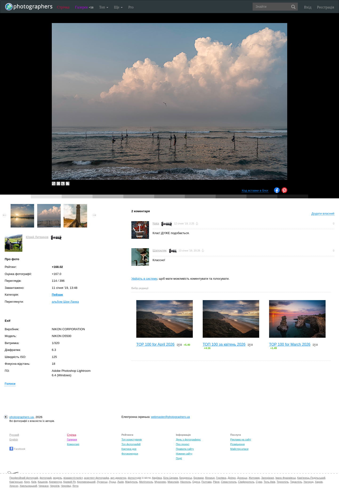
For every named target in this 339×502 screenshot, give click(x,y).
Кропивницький (86, 481)
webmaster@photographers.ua (170, 417)
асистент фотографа (96, 477)
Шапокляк (160, 250)
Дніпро (232, 477)
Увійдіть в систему (144, 278)
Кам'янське (16, 481)
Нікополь (185, 481)
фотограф (46, 477)
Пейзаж (57, 294)
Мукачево (160, 481)
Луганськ (102, 481)
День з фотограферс (188, 439)
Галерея (84, 7)
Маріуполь (131, 481)
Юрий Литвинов (37, 237)
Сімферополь (246, 481)
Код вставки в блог (255, 190)
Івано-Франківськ (285, 477)
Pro (130, 7)
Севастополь (229, 481)
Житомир (254, 477)
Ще (118, 7)
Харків (319, 481)
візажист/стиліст (72, 477)
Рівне (216, 481)
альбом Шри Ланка (65, 301)
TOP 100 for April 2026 (155, 344)
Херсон (13, 485)
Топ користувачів (131, 439)
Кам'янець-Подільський (311, 477)
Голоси (10, 383)
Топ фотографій (131, 444)
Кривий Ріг (69, 481)
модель (57, 477)
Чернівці (66, 485)
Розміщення (237, 444)
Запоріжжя (267, 477)
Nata (156, 223)
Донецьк (242, 477)
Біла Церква (170, 477)
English (13, 439)
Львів (120, 481)
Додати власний (322, 213)
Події (179, 458)
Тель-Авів (269, 481)
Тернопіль (283, 481)
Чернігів (54, 485)
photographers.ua (21, 417)
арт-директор (118, 477)
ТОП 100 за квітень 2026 (224, 344)
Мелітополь (146, 481)
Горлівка (221, 477)
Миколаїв (173, 481)
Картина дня (128, 448)
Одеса (196, 481)
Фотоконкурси (129, 453)
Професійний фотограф (23, 477)
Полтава (207, 481)
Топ (103, 7)
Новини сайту (184, 453)
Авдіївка (157, 477)
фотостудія (134, 477)
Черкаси (43, 485)
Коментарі (73, 444)
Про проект (182, 444)
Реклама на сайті (240, 439)
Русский (14, 434)
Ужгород (308, 481)
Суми (259, 481)
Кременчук (55, 481)
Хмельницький (28, 485)
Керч (27, 481)
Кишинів (43, 481)
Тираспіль (296, 481)
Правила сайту (185, 448)
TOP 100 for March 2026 (290, 344)
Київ (33, 481)
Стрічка (63, 7)
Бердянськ (185, 477)
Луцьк (112, 481)
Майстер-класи (239, 448)
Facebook (17, 448)
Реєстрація (325, 7)
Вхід (307, 7)
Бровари (199, 477)
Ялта (75, 485)
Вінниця (210, 477)
